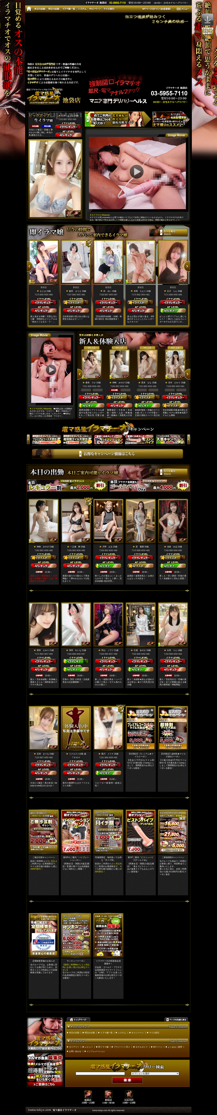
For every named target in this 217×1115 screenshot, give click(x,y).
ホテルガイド (142, 1047)
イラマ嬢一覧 (106, 1033)
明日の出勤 (90, 1033)
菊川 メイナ (107, 754)
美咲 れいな (75, 650)
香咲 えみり (43, 650)
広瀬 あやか (140, 650)
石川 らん (172, 291)
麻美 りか (91, 382)
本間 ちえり (140, 291)
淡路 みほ (172, 547)
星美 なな (146, 382)
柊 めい (107, 291)
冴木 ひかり (174, 382)
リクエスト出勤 (76, 754)
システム (122, 1033)
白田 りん (172, 650)
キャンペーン (137, 1033)
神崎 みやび (118, 382)
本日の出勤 (74, 1033)
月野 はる (107, 547)
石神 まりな (67, 115)
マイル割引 (154, 1033)
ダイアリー (74, 1047)
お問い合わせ (75, 1051)
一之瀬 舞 (75, 547)
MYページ (157, 1047)
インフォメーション (96, 1051)
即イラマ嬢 (103, 1047)
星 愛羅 (140, 547)
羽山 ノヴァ (107, 650)
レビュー (89, 1047)
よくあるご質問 (175, 1047)
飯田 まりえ (75, 291)
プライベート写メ (122, 1047)
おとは (43, 291)
